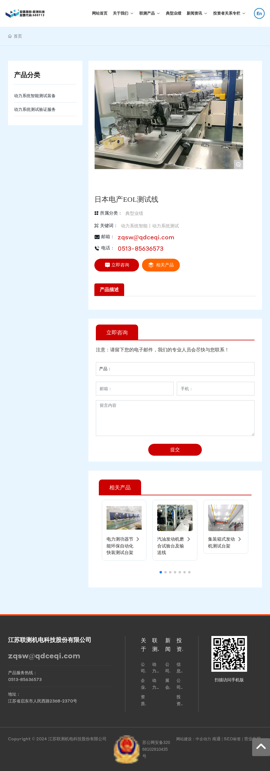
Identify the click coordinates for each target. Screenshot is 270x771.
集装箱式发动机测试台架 (226, 542)
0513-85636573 (140, 248)
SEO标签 (232, 738)
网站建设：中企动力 (193, 738)
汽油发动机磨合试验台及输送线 (175, 546)
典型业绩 (134, 213)
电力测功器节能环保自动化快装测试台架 (124, 546)
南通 (216, 738)
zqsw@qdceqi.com (146, 237)
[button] (161, 572)
